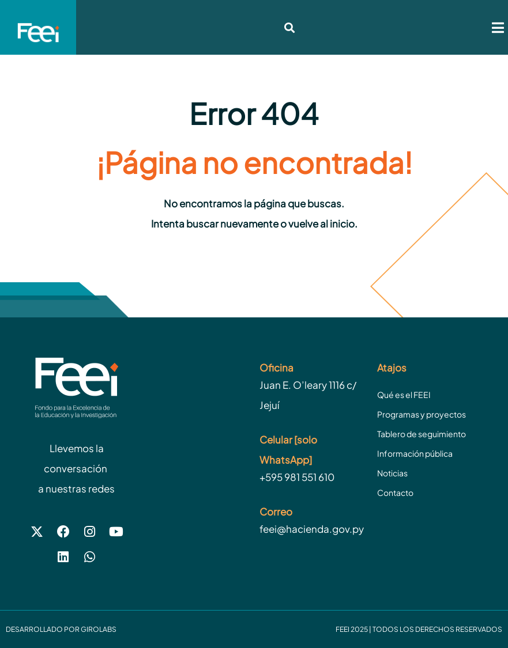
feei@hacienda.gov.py (311, 528)
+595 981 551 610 (296, 477)
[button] (498, 27)
